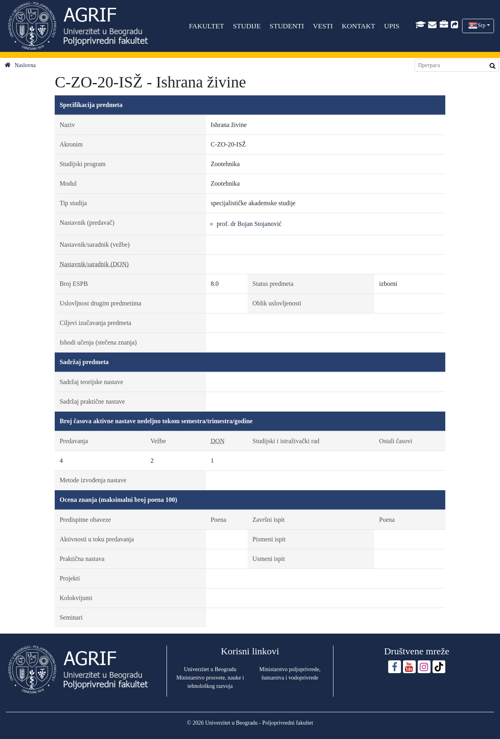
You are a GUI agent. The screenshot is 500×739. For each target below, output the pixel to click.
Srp (481, 25)
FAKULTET (206, 26)
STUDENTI (287, 26)
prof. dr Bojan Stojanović (249, 223)
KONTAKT (358, 26)
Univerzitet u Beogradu (210, 669)
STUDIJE (246, 26)
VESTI (323, 26)
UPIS (391, 26)
